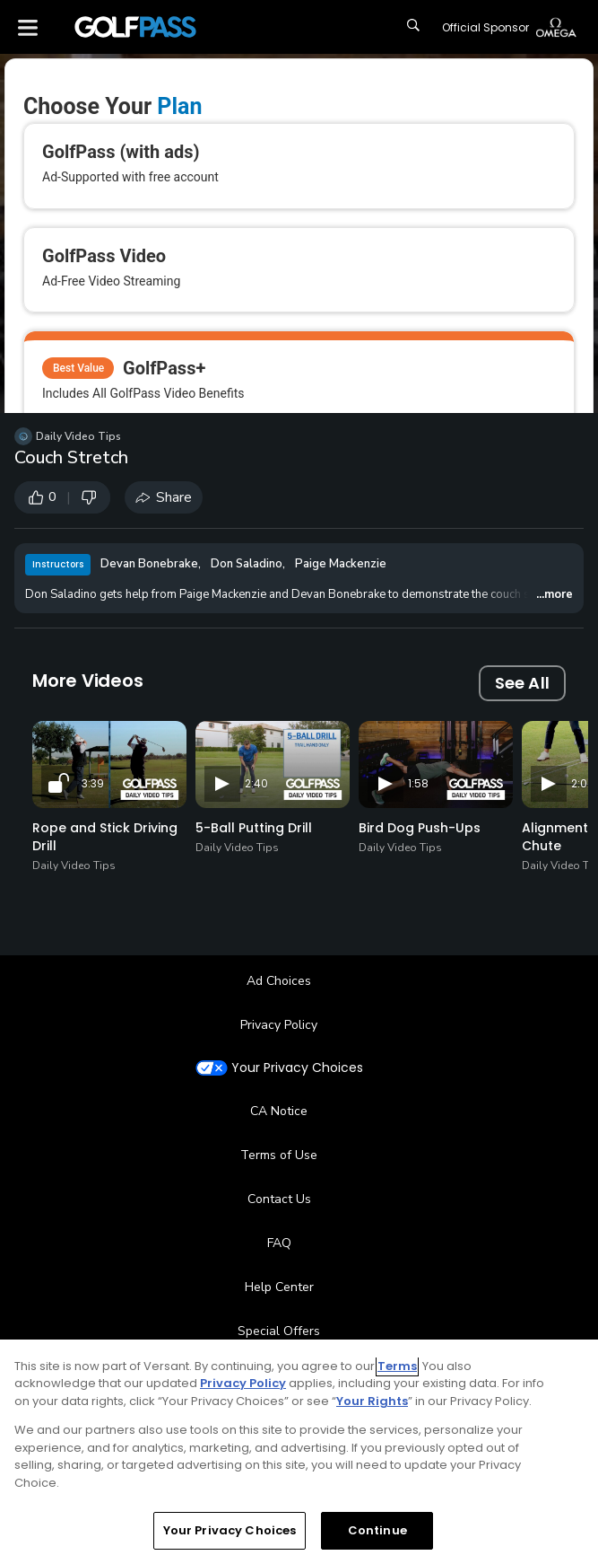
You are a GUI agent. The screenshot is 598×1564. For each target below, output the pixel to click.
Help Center (279, 1287)
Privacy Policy (278, 1024)
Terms (397, 1366)
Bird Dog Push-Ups (420, 828)
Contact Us (279, 1199)
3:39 (93, 783)
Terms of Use (278, 1155)
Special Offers (279, 1331)
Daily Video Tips (78, 436)
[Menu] (28, 27)
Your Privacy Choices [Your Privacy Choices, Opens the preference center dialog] (230, 1530)
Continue (377, 1530)
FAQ (279, 1243)
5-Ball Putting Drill (253, 828)
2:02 (582, 783)
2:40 (256, 783)
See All (522, 683)
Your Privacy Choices (297, 1068)
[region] (299, 1452)
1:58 (418, 783)
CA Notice (279, 1111)
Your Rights (372, 1401)
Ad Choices (279, 980)
